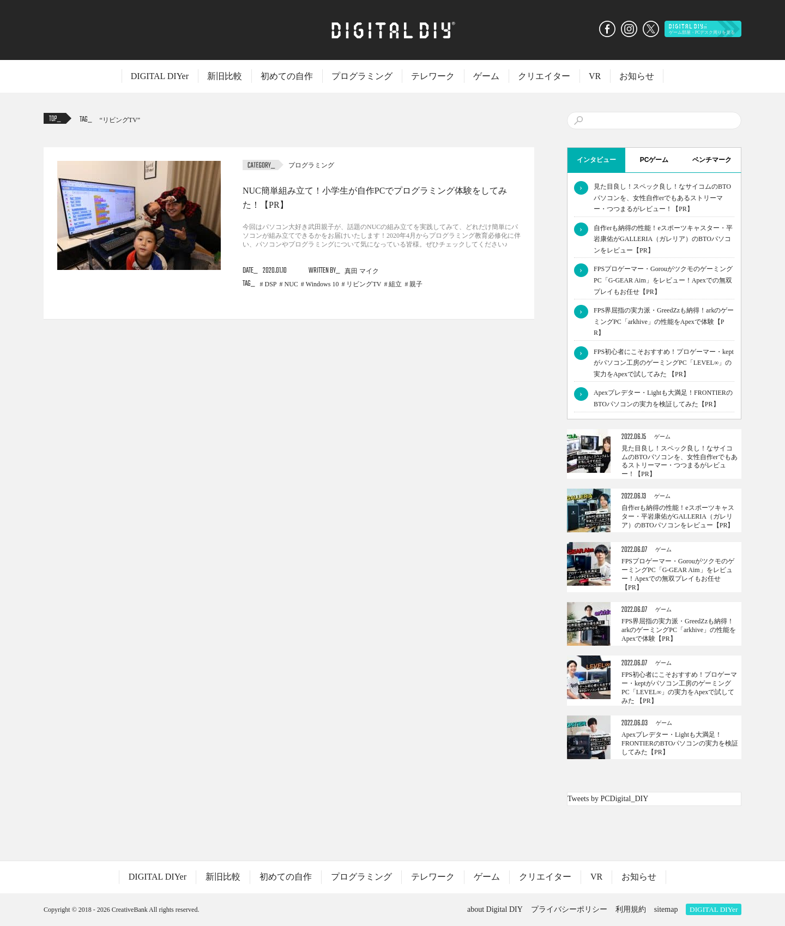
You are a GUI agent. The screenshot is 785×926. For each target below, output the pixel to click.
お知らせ (636, 76)
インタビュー (596, 160)
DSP (271, 284)
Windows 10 (322, 284)
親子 (415, 284)
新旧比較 (224, 76)
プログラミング (361, 76)
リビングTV (119, 120)
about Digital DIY (495, 909)
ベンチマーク (712, 160)
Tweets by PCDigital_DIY (607, 799)
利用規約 (630, 909)
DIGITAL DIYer (160, 76)
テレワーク (433, 76)
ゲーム (486, 76)
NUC (291, 284)
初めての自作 (287, 76)
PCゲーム (654, 160)
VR (595, 76)
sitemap (666, 909)
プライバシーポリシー (569, 909)
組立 (395, 284)
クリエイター (544, 76)
